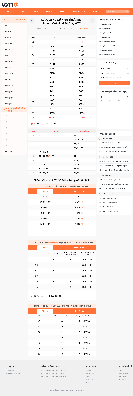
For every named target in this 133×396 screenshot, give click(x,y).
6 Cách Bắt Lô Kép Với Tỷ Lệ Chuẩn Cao (114, 184)
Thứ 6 (7, 139)
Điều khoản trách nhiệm (14, 373)
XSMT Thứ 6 (58, 29)
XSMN (35, 11)
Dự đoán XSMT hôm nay (108, 207)
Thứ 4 (7, 127)
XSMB (8, 11)
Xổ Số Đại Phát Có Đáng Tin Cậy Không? (114, 152)
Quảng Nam (9, 92)
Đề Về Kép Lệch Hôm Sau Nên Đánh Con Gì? (115, 188)
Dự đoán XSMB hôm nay (108, 198)
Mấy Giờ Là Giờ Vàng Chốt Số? (110, 180)
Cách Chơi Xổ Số (107, 157)
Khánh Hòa (9, 62)
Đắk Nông (8, 44)
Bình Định (8, 26)
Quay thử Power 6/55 (107, 46)
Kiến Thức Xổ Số (107, 139)
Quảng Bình (9, 86)
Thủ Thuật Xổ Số (107, 175)
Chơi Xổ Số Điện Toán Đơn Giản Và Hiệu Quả (115, 161)
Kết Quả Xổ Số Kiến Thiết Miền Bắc (53, 371)
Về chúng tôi (10, 371)
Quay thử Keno (105, 37)
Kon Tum (8, 68)
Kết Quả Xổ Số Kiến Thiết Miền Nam (53, 373)
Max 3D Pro (90, 379)
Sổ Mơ (95, 11)
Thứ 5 (7, 133)
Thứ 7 (7, 145)
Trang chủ (40, 29)
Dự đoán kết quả (107, 194)
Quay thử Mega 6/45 (107, 41)
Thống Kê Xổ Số (78, 11)
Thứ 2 (7, 115)
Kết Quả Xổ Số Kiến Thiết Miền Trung (53, 376)
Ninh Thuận (81, 37)
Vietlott (49, 11)
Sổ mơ (120, 371)
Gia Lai (52, 37)
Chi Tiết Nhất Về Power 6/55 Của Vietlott (114, 143)
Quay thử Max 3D (106, 50)
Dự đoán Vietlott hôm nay (109, 211)
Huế (6, 56)
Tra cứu (114, 83)
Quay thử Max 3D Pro (107, 55)
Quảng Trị (8, 104)
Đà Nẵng (8, 32)
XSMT (21, 11)
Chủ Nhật (8, 151)
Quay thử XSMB (105, 24)
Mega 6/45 (89, 371)
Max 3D (88, 376)
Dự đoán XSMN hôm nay (108, 203)
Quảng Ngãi (9, 98)
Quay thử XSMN (105, 33)
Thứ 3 (7, 121)
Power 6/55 (90, 373)
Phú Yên (8, 80)
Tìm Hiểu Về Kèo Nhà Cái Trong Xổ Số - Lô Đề (116, 147)
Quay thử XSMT (105, 28)
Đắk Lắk (8, 38)
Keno (62, 11)
